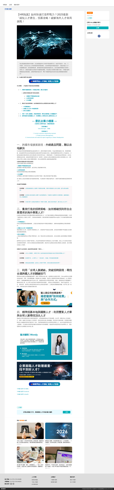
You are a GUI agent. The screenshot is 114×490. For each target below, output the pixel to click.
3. (28, 100)
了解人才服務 (35, 482)
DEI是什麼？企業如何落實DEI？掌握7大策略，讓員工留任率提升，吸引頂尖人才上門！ (46, 201)
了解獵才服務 (54, 479)
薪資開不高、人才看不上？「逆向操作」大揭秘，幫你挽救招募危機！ (42, 258)
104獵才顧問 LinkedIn (23, 394)
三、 (38, 114)
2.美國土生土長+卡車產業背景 (30, 108)
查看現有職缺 (35, 479)
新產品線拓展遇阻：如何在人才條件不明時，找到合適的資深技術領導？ (42, 263)
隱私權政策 (3, 488)
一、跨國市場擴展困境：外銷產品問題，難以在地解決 (34, 90)
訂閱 (97, 28)
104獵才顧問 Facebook (23, 391)
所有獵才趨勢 (8, 9)
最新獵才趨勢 (54, 482)
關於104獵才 (73, 479)
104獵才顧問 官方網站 (22, 389)
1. (32, 96)
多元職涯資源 (35, 484)
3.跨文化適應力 (27, 110)
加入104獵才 (73, 482)
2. (30, 98)
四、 (38, 116)
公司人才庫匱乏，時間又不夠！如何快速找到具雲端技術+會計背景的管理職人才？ (45, 253)
